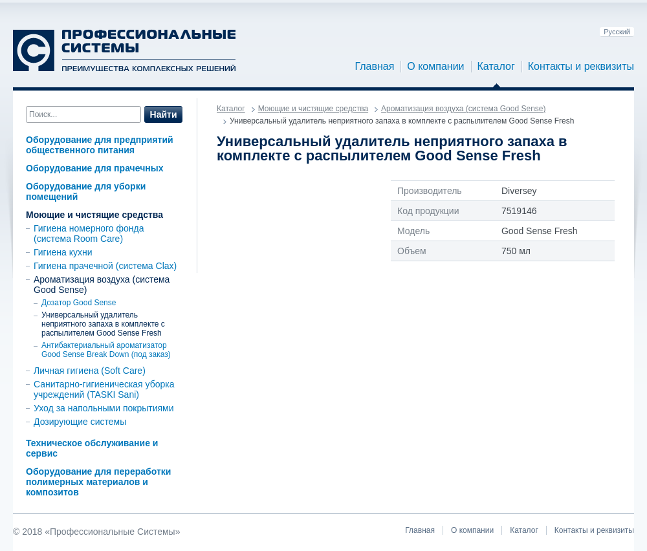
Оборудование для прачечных (94, 168)
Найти (163, 114)
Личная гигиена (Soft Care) (90, 370)
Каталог (496, 66)
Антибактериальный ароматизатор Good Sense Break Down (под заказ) (106, 350)
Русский (617, 32)
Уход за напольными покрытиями (104, 408)
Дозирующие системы (80, 421)
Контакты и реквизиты (581, 66)
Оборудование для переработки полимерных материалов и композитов (98, 481)
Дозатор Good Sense (78, 302)
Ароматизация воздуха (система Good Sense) (463, 108)
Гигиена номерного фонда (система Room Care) (89, 233)
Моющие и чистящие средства (94, 215)
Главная (374, 66)
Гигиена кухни (63, 252)
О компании (435, 66)
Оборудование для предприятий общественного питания (99, 145)
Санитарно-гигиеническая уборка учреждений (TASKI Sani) (104, 389)
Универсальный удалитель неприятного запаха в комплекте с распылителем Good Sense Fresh (103, 324)
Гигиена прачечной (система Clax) (105, 266)
